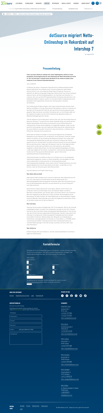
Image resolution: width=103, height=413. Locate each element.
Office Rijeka (64, 385)
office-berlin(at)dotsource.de (69, 334)
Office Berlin (64, 324)
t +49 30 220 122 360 (66, 331)
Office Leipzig (65, 339)
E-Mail (54, 269)
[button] (93, 3)
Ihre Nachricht (31, 274)
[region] (51, 8)
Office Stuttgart (65, 369)
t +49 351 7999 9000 (66, 361)
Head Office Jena (65, 306)
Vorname (30, 264)
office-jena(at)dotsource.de (68, 318)
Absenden (29, 284)
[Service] (99, 135)
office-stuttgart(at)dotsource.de (70, 379)
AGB (21, 409)
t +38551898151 (65, 392)
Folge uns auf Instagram (76, 295)
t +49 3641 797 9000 (66, 313)
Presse (28, 406)
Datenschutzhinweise (33, 282)
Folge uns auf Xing (67, 295)
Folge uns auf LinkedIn (62, 295)
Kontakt (22, 406)
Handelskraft (39, 295)
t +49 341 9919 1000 (66, 345)
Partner (12, 295)
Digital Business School (22, 295)
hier (51, 170)
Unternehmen (31, 259)
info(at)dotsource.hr (66, 395)
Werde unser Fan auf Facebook (71, 295)
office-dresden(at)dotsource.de (70, 364)
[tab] (97, 3)
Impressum (44, 406)
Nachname (55, 264)
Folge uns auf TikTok (85, 295)
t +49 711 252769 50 (66, 376)
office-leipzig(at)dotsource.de (69, 348)
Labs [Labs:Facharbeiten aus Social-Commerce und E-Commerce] (32, 295)
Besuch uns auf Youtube (80, 295)
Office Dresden (65, 355)
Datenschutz (35, 406)
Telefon (29, 269)
